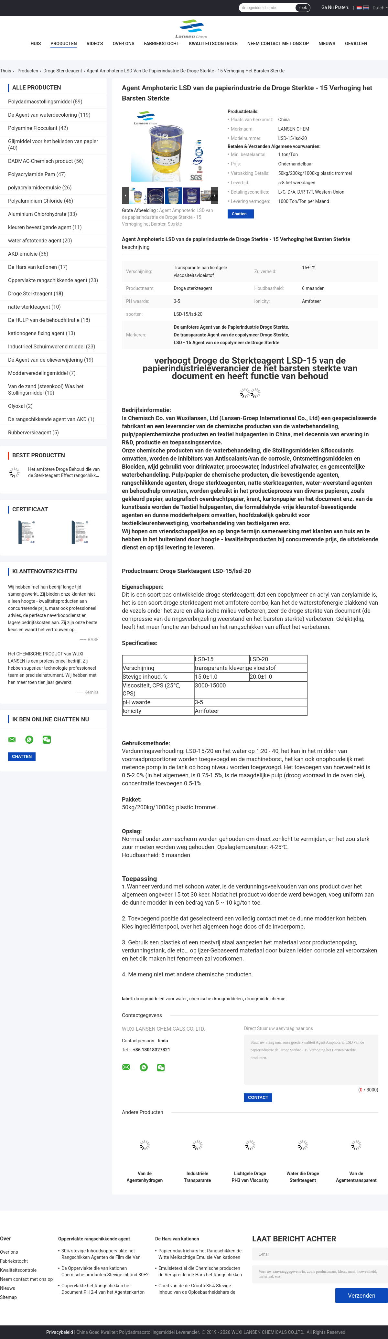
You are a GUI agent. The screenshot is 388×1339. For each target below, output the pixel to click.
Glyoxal (16, 406)
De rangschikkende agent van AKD (47, 419)
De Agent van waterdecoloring (42, 115)
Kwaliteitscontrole (213, 43)
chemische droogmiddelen (215, 998)
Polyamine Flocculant (32, 128)
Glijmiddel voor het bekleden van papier (53, 141)
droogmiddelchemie (265, 998)
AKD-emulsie (23, 254)
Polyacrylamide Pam (31, 174)
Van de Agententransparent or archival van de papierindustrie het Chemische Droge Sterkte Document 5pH (356, 1177)
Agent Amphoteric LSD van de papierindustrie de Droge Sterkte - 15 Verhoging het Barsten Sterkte (167, 217)
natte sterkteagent (29, 307)
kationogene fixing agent (36, 333)
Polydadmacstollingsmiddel (40, 102)
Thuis (5, 70)
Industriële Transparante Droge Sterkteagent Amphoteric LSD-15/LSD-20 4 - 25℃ (197, 1177)
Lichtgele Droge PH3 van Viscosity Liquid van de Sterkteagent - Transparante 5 (250, 1177)
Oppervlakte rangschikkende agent (47, 280)
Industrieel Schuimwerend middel (46, 347)
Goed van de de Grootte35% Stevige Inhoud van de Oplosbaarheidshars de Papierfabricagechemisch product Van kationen (197, 1290)
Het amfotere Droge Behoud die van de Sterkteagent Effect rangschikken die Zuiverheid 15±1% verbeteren (64, 475)
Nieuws (326, 43)
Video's (95, 43)
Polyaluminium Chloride (35, 201)
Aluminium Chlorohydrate (37, 214)
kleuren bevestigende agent (39, 227)
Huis (35, 43)
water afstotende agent (34, 241)
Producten (63, 43)
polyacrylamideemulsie (34, 188)
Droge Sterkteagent (62, 70)
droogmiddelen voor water (160, 998)
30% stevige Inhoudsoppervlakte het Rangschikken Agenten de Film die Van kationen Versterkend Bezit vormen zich (101, 1255)
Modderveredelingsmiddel (38, 373)
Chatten (239, 213)
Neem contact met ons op (278, 43)
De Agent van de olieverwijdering (45, 360)
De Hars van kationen (32, 267)
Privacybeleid (59, 1332)
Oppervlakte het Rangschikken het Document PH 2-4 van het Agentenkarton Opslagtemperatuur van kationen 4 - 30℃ (103, 1290)
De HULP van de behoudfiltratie (44, 320)
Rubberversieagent (29, 433)
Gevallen (356, 43)
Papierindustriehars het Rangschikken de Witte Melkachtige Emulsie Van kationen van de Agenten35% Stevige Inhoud (200, 1255)
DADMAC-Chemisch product (40, 161)
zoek (303, 7)
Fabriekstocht (161, 43)
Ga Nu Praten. (335, 7)
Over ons (123, 43)
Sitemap (8, 1297)
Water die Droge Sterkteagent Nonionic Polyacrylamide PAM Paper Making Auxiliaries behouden (302, 1177)
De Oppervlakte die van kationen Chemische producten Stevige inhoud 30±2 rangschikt (105, 1272)
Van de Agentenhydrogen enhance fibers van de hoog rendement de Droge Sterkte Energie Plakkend (144, 1177)
